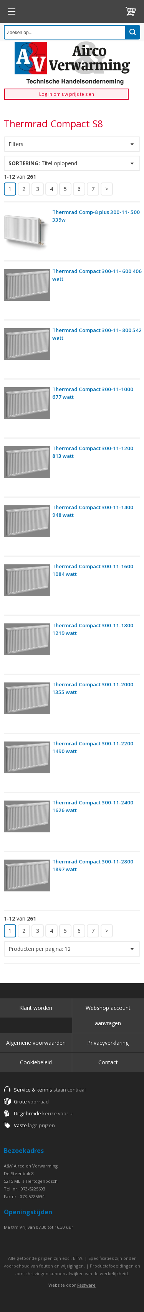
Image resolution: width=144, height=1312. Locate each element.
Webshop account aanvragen (108, 1015)
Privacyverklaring (108, 1042)
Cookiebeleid (36, 1062)
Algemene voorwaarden (36, 1042)
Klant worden (35, 1007)
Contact (108, 1062)
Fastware (86, 1285)
